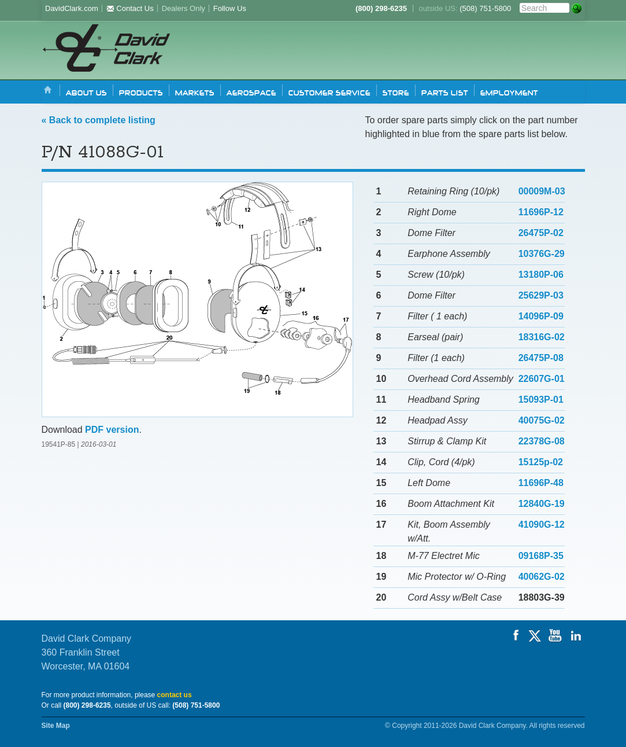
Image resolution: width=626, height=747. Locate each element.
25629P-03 (541, 295)
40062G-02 (541, 577)
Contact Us (130, 8)
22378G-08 (541, 441)
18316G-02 (541, 337)
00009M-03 (541, 191)
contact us (174, 695)
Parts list (444, 92)
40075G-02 (541, 420)
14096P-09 (541, 316)
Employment (509, 92)
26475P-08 (541, 358)
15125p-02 (540, 462)
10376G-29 (541, 254)
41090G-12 (541, 524)
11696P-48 (541, 483)
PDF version (112, 430)
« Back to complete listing (98, 120)
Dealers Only (183, 8)
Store (396, 92)
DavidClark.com (71, 8)
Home (48, 90)
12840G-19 (541, 504)
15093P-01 (541, 399)
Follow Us (229, 8)
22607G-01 (541, 379)
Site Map (56, 726)
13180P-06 (541, 274)
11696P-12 (541, 212)
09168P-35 (541, 556)
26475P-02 (541, 233)
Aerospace (251, 92)
